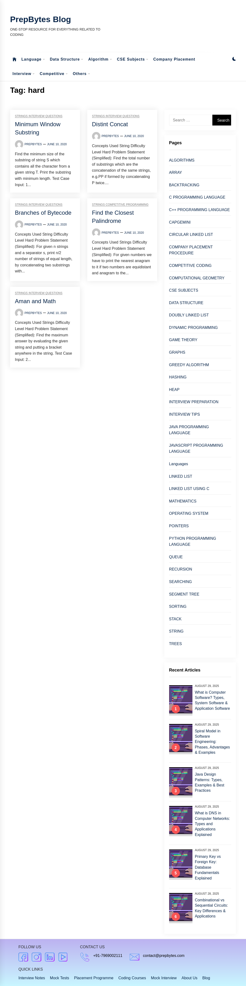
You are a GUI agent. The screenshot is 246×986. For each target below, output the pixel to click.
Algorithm (100, 59)
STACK (175, 619)
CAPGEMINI (180, 222)
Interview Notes (31, 978)
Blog (206, 978)
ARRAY (175, 172)
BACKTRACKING (184, 185)
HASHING (178, 377)
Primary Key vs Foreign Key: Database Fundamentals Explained (208, 867)
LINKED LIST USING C (189, 489)
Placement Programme (93, 978)
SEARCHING (180, 582)
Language (33, 59)
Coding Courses (132, 978)
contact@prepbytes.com (163, 956)
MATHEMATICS (183, 501)
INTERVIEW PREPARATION (194, 402)
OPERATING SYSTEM (189, 513)
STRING (176, 631)
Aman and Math (35, 301)
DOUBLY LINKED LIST (189, 315)
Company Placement (174, 59)
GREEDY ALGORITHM (189, 365)
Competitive (54, 74)
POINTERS (179, 526)
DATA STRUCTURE (186, 303)
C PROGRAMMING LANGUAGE (197, 197)
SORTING (178, 606)
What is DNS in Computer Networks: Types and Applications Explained (212, 824)
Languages (178, 464)
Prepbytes (33, 144)
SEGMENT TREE (184, 594)
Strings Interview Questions (38, 116)
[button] (234, 59)
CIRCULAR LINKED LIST (191, 234)
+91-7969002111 (107, 956)
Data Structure (67, 59)
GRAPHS (177, 352)
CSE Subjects (132, 59)
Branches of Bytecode (43, 212)
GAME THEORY (183, 340)
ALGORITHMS (182, 160)
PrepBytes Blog (40, 19)
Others (81, 74)
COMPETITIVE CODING (190, 266)
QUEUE (176, 557)
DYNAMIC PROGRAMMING (193, 328)
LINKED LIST (180, 476)
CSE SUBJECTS (183, 290)
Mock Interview (164, 978)
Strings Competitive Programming (120, 204)
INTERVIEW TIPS (184, 414)
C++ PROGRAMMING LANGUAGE (199, 210)
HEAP (174, 390)
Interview (23, 74)
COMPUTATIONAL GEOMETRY (197, 278)
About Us (189, 978)
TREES (175, 644)
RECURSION (180, 569)
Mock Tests (59, 978)
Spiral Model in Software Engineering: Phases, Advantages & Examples (212, 742)
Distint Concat (110, 124)
